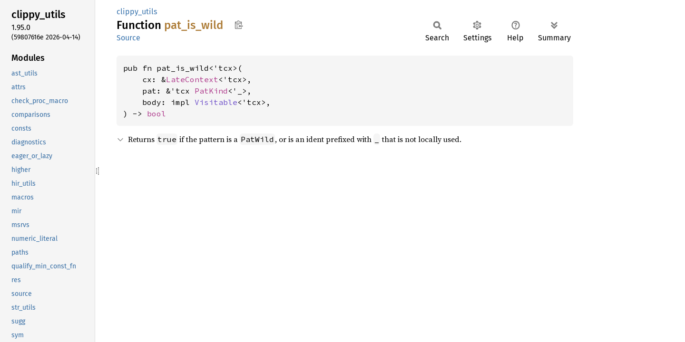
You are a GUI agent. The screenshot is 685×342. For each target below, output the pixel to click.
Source (128, 37)
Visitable (216, 102)
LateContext (192, 79)
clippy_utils (137, 11)
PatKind (211, 90)
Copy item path (238, 25)
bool (156, 113)
